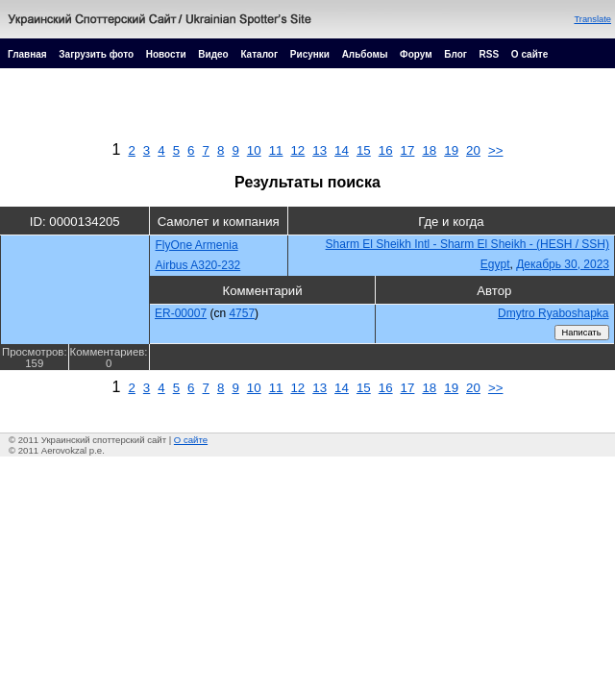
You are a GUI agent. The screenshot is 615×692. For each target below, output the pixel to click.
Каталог (259, 54)
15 (364, 150)
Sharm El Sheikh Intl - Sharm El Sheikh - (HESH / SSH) (467, 244)
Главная (27, 54)
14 (341, 150)
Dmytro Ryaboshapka (553, 313)
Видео (213, 54)
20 (473, 150)
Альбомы (365, 54)
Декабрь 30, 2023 (562, 264)
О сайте (529, 54)
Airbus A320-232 (198, 265)
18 (429, 150)
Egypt (495, 264)
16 (386, 150)
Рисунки (310, 54)
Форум (415, 54)
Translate (592, 19)
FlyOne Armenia (197, 245)
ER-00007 (181, 313)
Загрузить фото (96, 54)
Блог (455, 54)
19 (451, 150)
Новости (166, 54)
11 (276, 150)
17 (408, 150)
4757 (242, 313)
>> (496, 150)
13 (319, 150)
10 (254, 150)
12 (297, 150)
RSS (490, 54)
